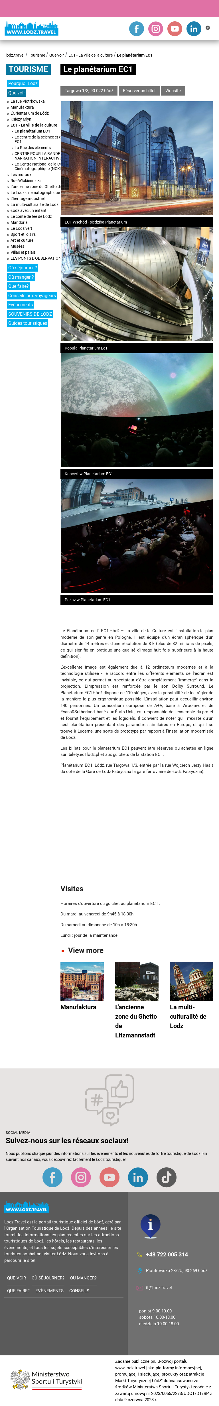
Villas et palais (23, 252)
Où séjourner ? (22, 267)
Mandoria (19, 222)
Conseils (79, 1290)
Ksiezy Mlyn (21, 119)
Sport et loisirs (23, 234)
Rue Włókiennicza (26, 180)
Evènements (20, 304)
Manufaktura (22, 107)
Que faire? (18, 286)
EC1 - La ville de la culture (90, 55)
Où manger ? (21, 277)
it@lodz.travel (159, 1287)
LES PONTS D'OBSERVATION (36, 258)
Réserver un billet (139, 90)
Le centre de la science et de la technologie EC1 (52, 139)
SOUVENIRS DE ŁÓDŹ (30, 314)
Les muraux (21, 174)
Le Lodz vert (21, 228)
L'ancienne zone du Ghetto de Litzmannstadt (50, 186)
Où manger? (83, 1278)
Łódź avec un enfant (28, 210)
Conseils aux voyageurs (32, 295)
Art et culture (22, 240)
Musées (17, 246)
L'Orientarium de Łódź (30, 113)
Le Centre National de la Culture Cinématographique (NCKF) (42, 166)
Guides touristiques (27, 323)
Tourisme (37, 55)
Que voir (56, 55)
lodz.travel (15, 55)
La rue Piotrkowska (28, 101)
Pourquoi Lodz (23, 83)
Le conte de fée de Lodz (31, 216)
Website (173, 90)
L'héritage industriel (27, 198)
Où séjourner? (48, 1278)
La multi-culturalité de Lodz (34, 204)
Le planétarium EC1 (135, 55)
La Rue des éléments (33, 147)
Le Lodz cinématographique (35, 192)
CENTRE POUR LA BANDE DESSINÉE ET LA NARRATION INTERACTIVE (52, 155)
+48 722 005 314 (167, 1254)
